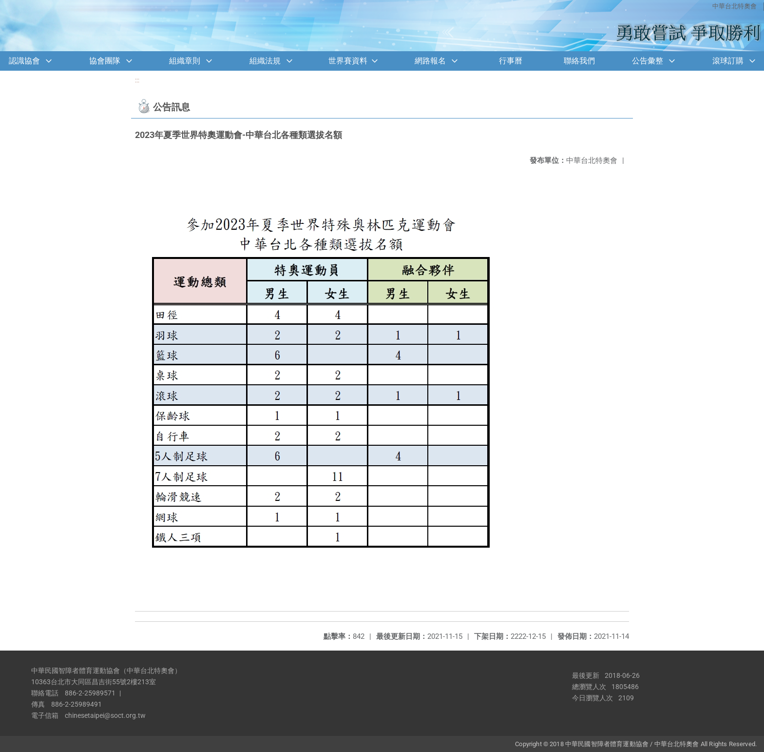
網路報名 (430, 60)
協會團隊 (104, 60)
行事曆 (510, 60)
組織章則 (184, 60)
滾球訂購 (728, 60)
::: (137, 80)
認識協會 (24, 60)
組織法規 (265, 60)
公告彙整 (647, 60)
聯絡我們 (579, 60)
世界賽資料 (347, 60)
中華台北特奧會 (734, 6)
